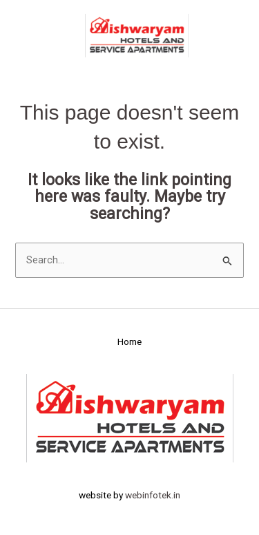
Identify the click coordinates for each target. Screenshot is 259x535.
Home (129, 341)
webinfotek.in (152, 494)
